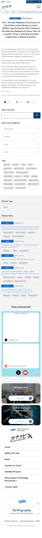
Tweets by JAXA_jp (21, 313)
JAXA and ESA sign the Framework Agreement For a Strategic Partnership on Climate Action (16, 291)
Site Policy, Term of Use (11, 521)
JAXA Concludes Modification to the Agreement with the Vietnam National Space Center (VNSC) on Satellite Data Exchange (20, 229)
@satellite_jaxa (13, 340)
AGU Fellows (5, 91)
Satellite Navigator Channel (17, 366)
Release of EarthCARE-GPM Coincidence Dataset (17, 259)
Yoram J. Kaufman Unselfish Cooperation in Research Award (20, 95)
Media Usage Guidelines (27, 521)
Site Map (8, 2)
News (13, 12)
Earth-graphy (32, 1)
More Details (21, 398)
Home (6, 12)
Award (5, 207)
